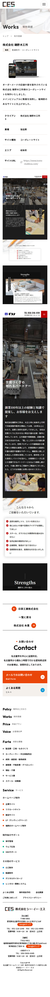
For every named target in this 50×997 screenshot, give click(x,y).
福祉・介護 (10, 770)
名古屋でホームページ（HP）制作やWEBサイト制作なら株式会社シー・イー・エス (25, 966)
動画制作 (9, 873)
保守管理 (9, 841)
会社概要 (39, 892)
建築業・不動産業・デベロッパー (20, 764)
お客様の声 (17, 731)
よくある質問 (8, 892)
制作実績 (17, 716)
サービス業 (10, 775)
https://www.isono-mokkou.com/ (33, 162)
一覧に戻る (25, 617)
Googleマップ (25, 924)
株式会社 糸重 (21, 625)
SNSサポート (11, 852)
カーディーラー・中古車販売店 (19, 754)
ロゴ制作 (9, 867)
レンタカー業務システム (16, 883)
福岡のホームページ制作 (16, 825)
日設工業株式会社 (28, 608)
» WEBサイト (25, 950)
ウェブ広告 (10, 846)
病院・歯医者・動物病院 (16, 759)
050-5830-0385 (27, 953)
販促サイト (10, 815)
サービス (19, 790)
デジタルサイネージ (14, 878)
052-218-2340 (18, 928)
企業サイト (10, 804)
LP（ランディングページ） (17, 820)
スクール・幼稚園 (13, 781)
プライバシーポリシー (32, 897)
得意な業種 (17, 741)
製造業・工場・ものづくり (17, 748)
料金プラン (16, 724)
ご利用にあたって (10, 897)
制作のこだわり (19, 709)
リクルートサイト (13, 809)
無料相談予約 (24, 892)
